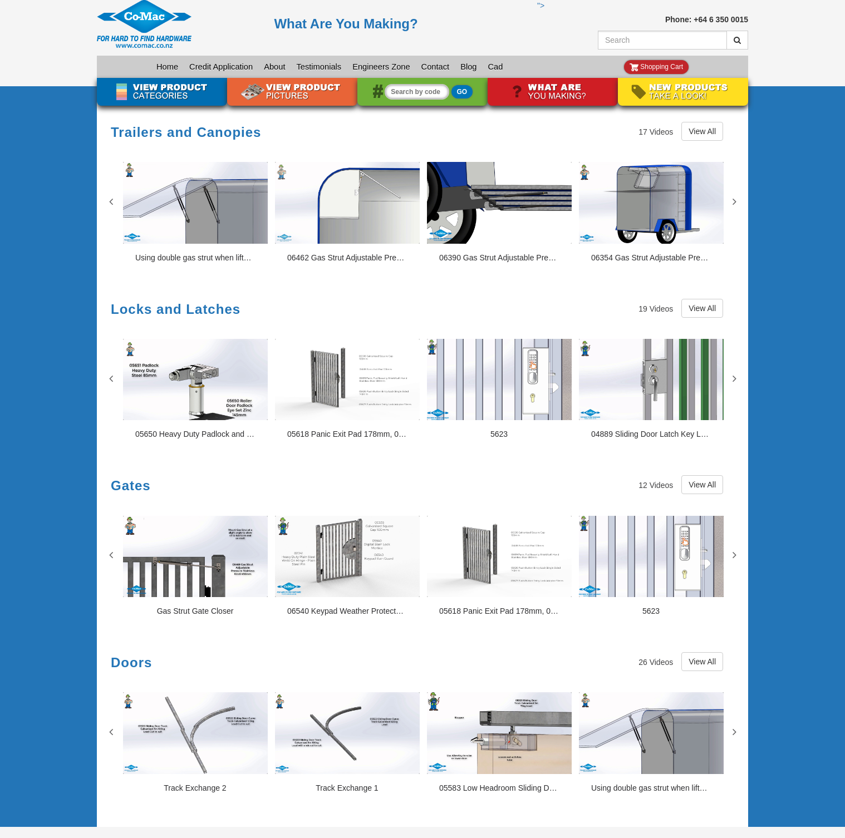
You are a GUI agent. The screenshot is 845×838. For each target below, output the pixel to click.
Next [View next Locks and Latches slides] (734, 378)
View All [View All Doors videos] (702, 661)
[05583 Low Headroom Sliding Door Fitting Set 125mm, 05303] (499, 742)
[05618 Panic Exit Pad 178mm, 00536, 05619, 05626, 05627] (347, 389)
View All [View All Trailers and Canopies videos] (702, 131)
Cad (495, 66)
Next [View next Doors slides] (734, 731)
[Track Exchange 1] (347, 742)
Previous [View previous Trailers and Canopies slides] (110, 201)
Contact (435, 66)
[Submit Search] (737, 40)
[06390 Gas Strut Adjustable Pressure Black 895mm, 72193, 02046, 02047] (499, 212)
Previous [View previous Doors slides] (110, 731)
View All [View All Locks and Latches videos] (702, 308)
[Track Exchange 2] (195, 742)
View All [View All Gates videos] (702, 484)
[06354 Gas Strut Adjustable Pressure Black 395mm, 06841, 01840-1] (651, 212)
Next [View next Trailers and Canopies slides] (734, 201)
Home (167, 66)
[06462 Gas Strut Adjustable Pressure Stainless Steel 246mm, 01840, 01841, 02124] (347, 212)
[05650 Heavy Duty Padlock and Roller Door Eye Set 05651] (195, 389)
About (274, 66)
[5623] (499, 389)
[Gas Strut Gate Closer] (195, 566)
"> (316, 28)
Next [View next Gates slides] (734, 554)
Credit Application (221, 66)
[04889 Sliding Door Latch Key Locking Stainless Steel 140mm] (651, 389)
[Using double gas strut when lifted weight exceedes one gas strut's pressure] (195, 212)
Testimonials (318, 66)
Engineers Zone (381, 66)
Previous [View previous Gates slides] (110, 554)
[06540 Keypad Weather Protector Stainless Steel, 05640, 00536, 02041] (347, 566)
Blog (468, 66)
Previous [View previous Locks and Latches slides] (110, 378)
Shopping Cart (656, 67)
